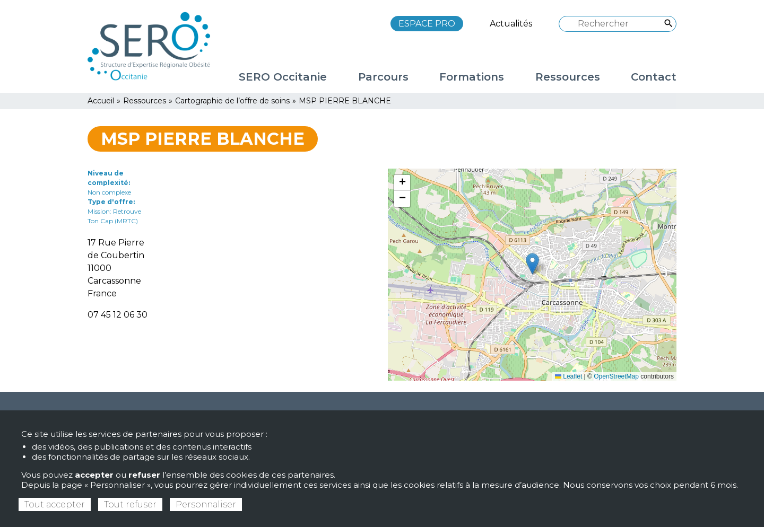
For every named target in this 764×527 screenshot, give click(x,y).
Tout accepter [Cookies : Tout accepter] (54, 504)
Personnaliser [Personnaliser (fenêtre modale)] (206, 504)
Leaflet (568, 376)
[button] (532, 264)
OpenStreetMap (616, 376)
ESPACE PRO (426, 24)
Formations (471, 77)
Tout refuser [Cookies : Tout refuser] (130, 504)
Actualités (511, 24)
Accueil (101, 101)
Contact (653, 77)
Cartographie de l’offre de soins (232, 101)
